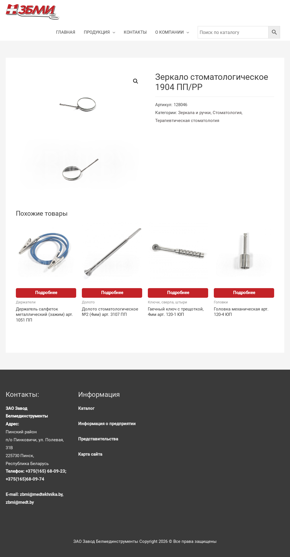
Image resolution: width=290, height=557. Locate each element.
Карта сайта (90, 454)
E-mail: (13, 494)
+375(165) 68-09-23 (45, 471)
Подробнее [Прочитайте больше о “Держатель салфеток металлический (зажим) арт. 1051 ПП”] (46, 292)
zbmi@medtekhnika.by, (41, 494)
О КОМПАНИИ (169, 32)
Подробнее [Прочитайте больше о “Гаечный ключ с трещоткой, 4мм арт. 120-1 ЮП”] (178, 292)
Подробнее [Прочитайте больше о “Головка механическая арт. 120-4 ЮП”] (244, 292)
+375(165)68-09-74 (25, 479)
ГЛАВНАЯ (65, 32)
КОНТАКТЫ (135, 32)
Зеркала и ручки (194, 112)
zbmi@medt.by (20, 502)
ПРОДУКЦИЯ (97, 32)
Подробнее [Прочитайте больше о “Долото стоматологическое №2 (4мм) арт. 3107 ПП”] (112, 292)
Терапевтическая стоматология (187, 120)
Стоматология (227, 112)
